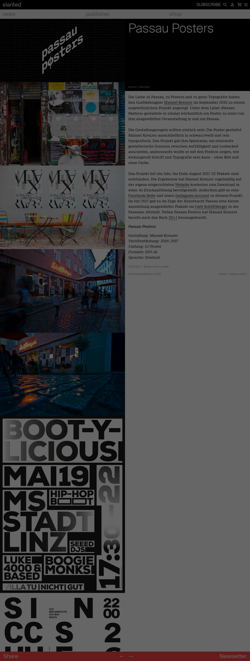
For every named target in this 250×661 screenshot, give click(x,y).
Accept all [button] (88, 364)
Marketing (139, 303)
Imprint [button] (140, 403)
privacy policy (89, 302)
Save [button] (163, 364)
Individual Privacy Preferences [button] (125, 392)
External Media (142, 331)
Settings (106, 306)
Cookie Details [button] (113, 403)
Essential (138, 260)
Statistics (138, 280)
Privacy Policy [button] (128, 403)
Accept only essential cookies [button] (125, 378)
